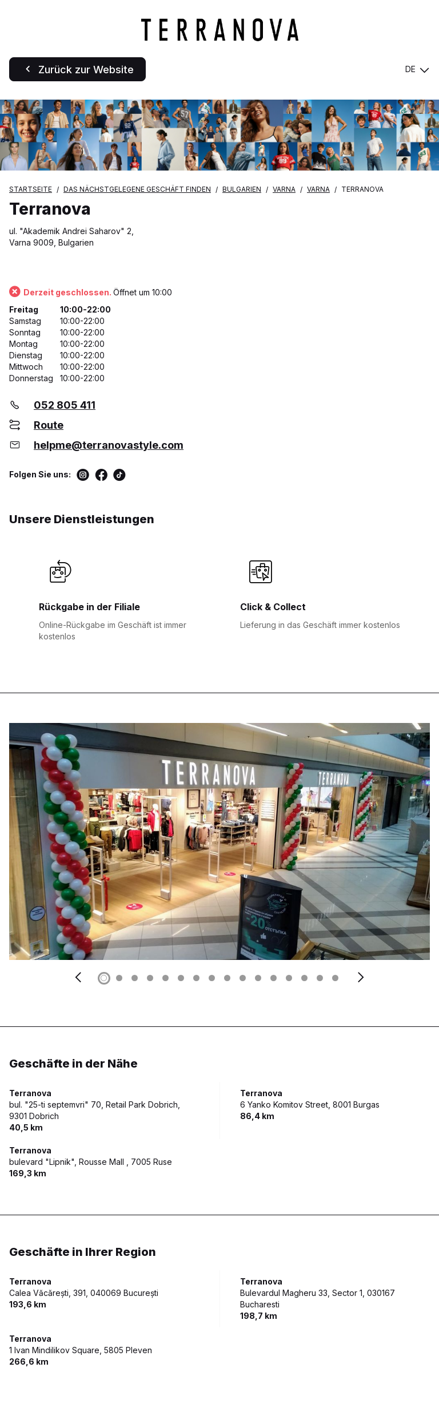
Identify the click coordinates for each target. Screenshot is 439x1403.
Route (48, 425)
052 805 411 (64, 405)
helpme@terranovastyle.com (108, 445)
